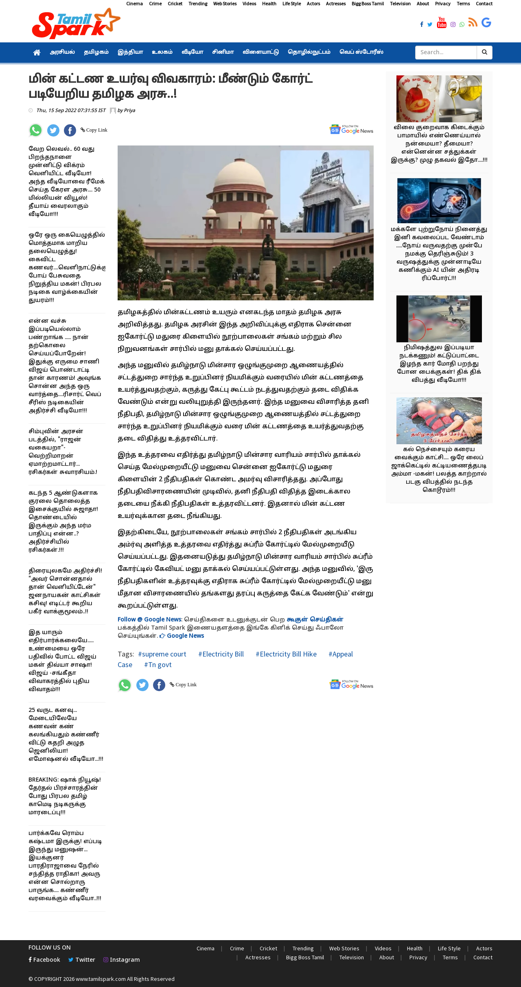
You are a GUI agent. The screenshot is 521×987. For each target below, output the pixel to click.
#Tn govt (157, 664)
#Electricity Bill (220, 654)
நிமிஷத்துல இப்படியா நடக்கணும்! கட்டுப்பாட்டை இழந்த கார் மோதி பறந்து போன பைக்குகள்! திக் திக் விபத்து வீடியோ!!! (439, 364)
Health (269, 3)
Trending (197, 3)
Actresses (336, 3)
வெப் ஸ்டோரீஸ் (361, 52)
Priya (129, 111)
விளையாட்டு (261, 52)
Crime (155, 3)
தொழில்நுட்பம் (309, 52)
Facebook (44, 960)
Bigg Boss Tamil (368, 3)
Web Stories (224, 3)
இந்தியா (130, 52)
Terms (463, 3)
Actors (313, 3)
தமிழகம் (96, 52)
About (423, 3)
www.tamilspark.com (101, 979)
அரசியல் (62, 52)
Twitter (81, 960)
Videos (249, 3)
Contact (484, 3)
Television (400, 3)
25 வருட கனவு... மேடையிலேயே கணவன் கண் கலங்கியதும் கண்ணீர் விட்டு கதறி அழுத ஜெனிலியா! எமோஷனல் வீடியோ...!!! (65, 735)
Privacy (443, 3)
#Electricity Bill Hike (285, 654)
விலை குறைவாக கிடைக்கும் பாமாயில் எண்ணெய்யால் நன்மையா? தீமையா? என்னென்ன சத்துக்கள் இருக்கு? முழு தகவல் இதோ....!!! (439, 144)
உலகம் (162, 52)
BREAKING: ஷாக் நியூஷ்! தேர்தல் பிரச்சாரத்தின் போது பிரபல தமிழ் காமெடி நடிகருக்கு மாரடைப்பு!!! (64, 796)
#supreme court (162, 654)
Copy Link (96, 130)
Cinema (134, 3)
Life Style (291, 3)
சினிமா (223, 52)
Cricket (175, 3)
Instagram (121, 960)
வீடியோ (192, 52)
